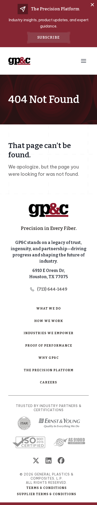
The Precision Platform (48, 370)
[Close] (92, 5)
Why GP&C (48, 358)
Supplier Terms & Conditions (46, 494)
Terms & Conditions (46, 488)
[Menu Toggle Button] (83, 61)
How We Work (48, 321)
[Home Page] (48, 210)
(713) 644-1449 (48, 289)
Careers (48, 382)
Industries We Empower (48, 333)
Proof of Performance (48, 345)
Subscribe (48, 37)
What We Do (48, 308)
